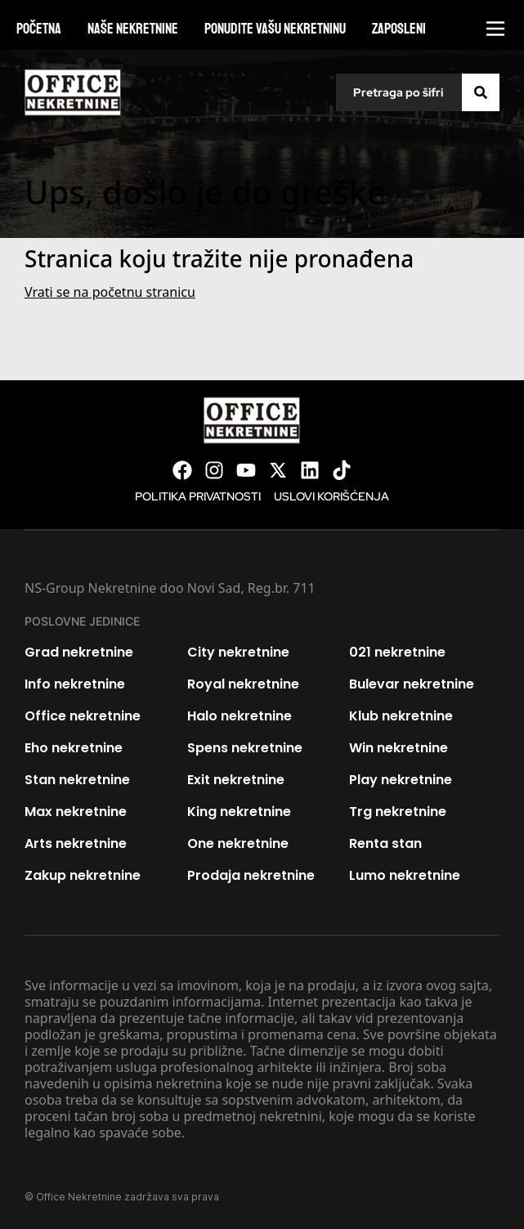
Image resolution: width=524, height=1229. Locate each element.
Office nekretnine (83, 715)
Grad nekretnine (79, 652)
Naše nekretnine (132, 29)
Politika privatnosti (198, 496)
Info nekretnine (75, 684)
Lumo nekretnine (404, 875)
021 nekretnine (397, 652)
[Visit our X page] (278, 470)
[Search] (480, 92)
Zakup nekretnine (83, 875)
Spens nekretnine (244, 747)
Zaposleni (399, 29)
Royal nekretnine (243, 684)
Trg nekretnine (397, 811)
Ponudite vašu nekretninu (275, 29)
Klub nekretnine (401, 715)
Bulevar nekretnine (411, 684)
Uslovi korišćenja (331, 496)
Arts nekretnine (76, 843)
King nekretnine (239, 811)
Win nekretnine (398, 747)
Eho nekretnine (74, 747)
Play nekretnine (400, 779)
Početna (38, 29)
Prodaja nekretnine (251, 875)
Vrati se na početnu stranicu (110, 292)
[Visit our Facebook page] (182, 470)
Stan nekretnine (77, 779)
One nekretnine (238, 843)
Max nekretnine (76, 811)
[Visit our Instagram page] (214, 470)
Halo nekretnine (239, 715)
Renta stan (385, 843)
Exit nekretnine (235, 779)
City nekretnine (238, 652)
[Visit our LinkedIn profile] (310, 470)
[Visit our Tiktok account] (342, 470)
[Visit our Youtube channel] (246, 470)
